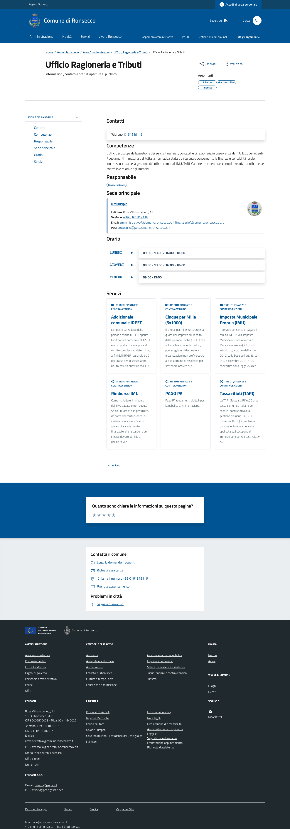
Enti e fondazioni (35, 667)
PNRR (185, 37)
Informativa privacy (159, 712)
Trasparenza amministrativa (156, 37)
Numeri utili (32, 764)
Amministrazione (41, 36)
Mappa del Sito (125, 809)
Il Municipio (119, 203)
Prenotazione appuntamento (165, 743)
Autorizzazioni (94, 667)
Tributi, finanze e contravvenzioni (124, 307)
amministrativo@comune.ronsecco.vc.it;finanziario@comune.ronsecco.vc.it (171, 222)
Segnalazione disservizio (162, 738)
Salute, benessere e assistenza (166, 667)
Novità (67, 36)
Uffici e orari (32, 758)
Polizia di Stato (95, 724)
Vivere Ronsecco (110, 36)
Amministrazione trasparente (165, 729)
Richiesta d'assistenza (160, 747)
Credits (94, 809)
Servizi (85, 36)
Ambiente (92, 655)
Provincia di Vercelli (97, 712)
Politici (29, 684)
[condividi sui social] (207, 64)
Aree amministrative (37, 655)
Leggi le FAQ (155, 733)
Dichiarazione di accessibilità (164, 724)
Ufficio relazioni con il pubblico (43, 752)
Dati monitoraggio (36, 809)
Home (49, 52)
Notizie (212, 655)
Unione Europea (96, 730)
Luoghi (212, 686)
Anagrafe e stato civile (100, 661)
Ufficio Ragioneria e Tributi (131, 52)
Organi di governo (36, 673)
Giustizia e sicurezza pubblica (164, 655)
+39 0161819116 (135, 217)
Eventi (212, 692)
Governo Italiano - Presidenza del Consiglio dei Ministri (114, 738)
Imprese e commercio (160, 661)
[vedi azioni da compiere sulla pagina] (233, 64)
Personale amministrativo (41, 679)
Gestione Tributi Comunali (212, 37)
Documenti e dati (35, 661)
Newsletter (215, 716)
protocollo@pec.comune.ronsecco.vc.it (143, 227)
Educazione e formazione (101, 684)
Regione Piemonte (38, 4)
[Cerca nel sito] (256, 20)
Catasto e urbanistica (99, 673)
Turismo (151, 679)
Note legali (154, 718)
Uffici (28, 690)
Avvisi (211, 661)
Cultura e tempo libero (99, 679)
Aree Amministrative (96, 52)
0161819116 (133, 134)
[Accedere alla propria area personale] (238, 4)
